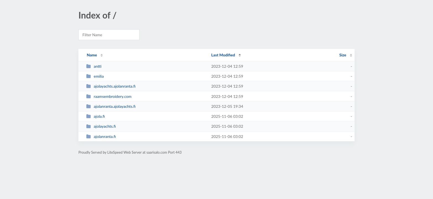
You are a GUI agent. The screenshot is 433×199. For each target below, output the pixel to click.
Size (342, 55)
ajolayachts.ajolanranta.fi (111, 86)
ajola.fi (95, 116)
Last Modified (223, 55)
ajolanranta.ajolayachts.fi (111, 106)
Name (92, 55)
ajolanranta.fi (101, 136)
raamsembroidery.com (108, 96)
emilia (95, 76)
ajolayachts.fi (101, 126)
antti (93, 66)
